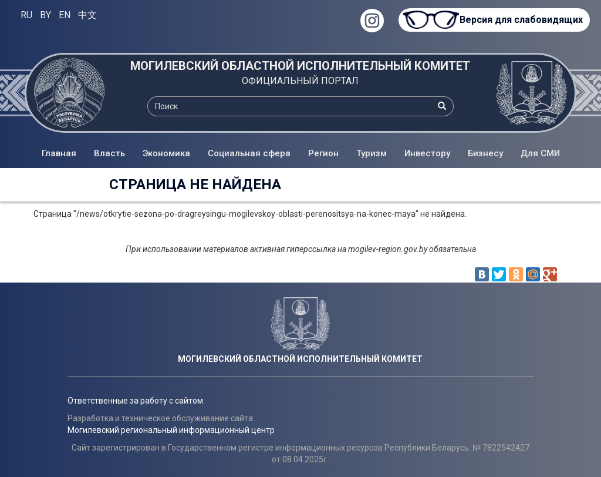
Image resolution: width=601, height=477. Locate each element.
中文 (87, 15)
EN (64, 15)
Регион (323, 153)
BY (45, 15)
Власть (109, 153)
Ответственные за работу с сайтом (135, 400)
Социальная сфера (249, 153)
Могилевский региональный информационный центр (171, 430)
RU (26, 15)
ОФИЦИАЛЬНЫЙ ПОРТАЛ (300, 80)
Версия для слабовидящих (518, 19)
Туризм (371, 153)
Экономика (166, 153)
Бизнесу (485, 153)
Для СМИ (540, 153)
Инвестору (427, 153)
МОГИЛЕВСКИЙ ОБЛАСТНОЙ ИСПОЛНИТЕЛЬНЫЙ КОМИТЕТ (300, 66)
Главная (59, 153)
